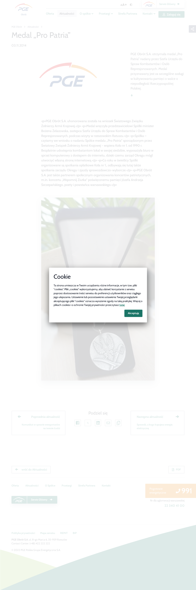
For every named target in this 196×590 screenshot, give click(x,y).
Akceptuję (133, 313)
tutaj (122, 305)
